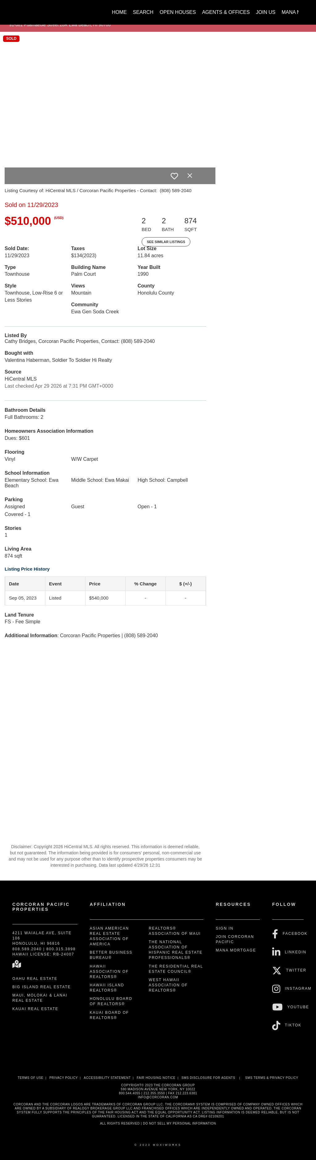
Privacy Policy (63, 1078)
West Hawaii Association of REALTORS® (168, 985)
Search (143, 12)
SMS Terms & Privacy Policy (271, 1078)
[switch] (174, 176)
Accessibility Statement (107, 1078)
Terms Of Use (30, 1078)
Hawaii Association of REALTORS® (109, 971)
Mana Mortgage (236, 950)
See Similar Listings (166, 242)
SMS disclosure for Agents (208, 1078)
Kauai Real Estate (35, 1009)
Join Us (265, 12)
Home (119, 12)
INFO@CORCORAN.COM (158, 1097)
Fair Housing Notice (156, 1078)
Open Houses (178, 12)
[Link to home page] (16, 9)
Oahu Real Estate (34, 978)
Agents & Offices (226, 12)
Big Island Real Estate (41, 987)
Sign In (224, 928)
